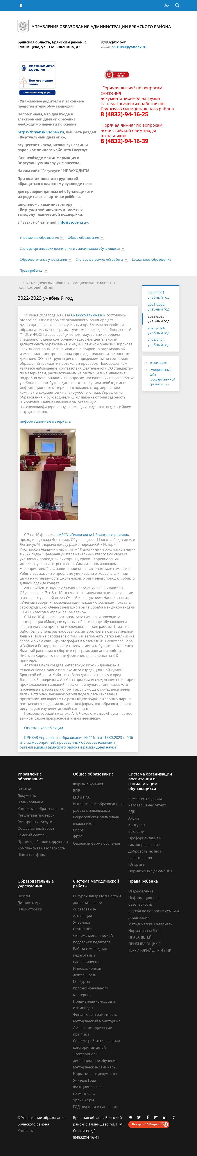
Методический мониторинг (96, 1021)
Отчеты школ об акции (43, 727)
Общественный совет (36, 828)
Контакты (26, 1130)
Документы (27, 795)
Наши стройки (30, 909)
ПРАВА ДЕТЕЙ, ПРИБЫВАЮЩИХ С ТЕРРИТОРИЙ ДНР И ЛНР (149, 944)
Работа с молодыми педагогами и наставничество (90, 955)
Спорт (78, 830)
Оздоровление (141, 891)
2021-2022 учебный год (158, 307)
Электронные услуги (35, 821)
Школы (24, 896)
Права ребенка (31, 270)
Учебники (81, 922)
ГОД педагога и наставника (96, 1106)
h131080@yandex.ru (129, 47)
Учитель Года (84, 1080)
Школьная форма (33, 854)
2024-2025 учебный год (158, 342)
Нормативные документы (150, 871)
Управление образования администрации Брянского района (94, 26)
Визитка (24, 788)
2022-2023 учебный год (35, 287)
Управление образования (39, 237)
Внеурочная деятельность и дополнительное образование (97, 903)
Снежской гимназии (88, 315)
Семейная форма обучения (96, 843)
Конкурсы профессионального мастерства (90, 988)
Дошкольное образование (151, 259)
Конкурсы (136, 824)
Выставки (136, 831)
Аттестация (82, 915)
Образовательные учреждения (43, 259)
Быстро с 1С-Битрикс (146, 1124)
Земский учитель (32, 835)
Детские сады (29, 902)
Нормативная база (144, 930)
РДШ (132, 811)
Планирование (30, 802)
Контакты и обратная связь (41, 808)
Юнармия (136, 864)
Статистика (82, 928)
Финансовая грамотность (95, 1014)
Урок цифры (83, 1100)
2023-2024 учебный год (158, 330)
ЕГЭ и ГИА (81, 797)
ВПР (76, 790)
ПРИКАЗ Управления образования (54, 737)
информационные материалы (45, 421)
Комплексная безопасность (41, 848)
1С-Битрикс (158, 363)
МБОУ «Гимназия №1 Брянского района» (93, 534)
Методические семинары (91, 283)
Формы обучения (88, 784)
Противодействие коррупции (43, 841)
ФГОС (77, 836)
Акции (133, 818)
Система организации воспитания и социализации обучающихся (70, 248)
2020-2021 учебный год (158, 295)
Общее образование (83, 237)
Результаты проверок (36, 815)
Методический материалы (150, 924)
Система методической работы (99, 259)
